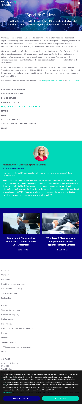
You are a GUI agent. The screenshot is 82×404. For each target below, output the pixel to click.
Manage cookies (21, 398)
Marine (4, 111)
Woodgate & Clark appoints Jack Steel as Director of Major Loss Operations (21, 241)
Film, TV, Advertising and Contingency (20, 107)
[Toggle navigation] (79, 3)
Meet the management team (13, 284)
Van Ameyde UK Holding (11, 288)
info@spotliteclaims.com (52, 80)
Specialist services (11, 119)
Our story (5, 275)
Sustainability (6, 298)
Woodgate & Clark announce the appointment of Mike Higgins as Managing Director (61, 241)
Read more (23, 250)
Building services (10, 102)
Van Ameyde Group (9, 293)
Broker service (8, 98)
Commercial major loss (13, 89)
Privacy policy (8, 392)
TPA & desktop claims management (18, 124)
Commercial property (12, 94)
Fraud (4, 128)
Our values (5, 279)
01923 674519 (74, 80)
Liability (5, 115)
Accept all (60, 398)
